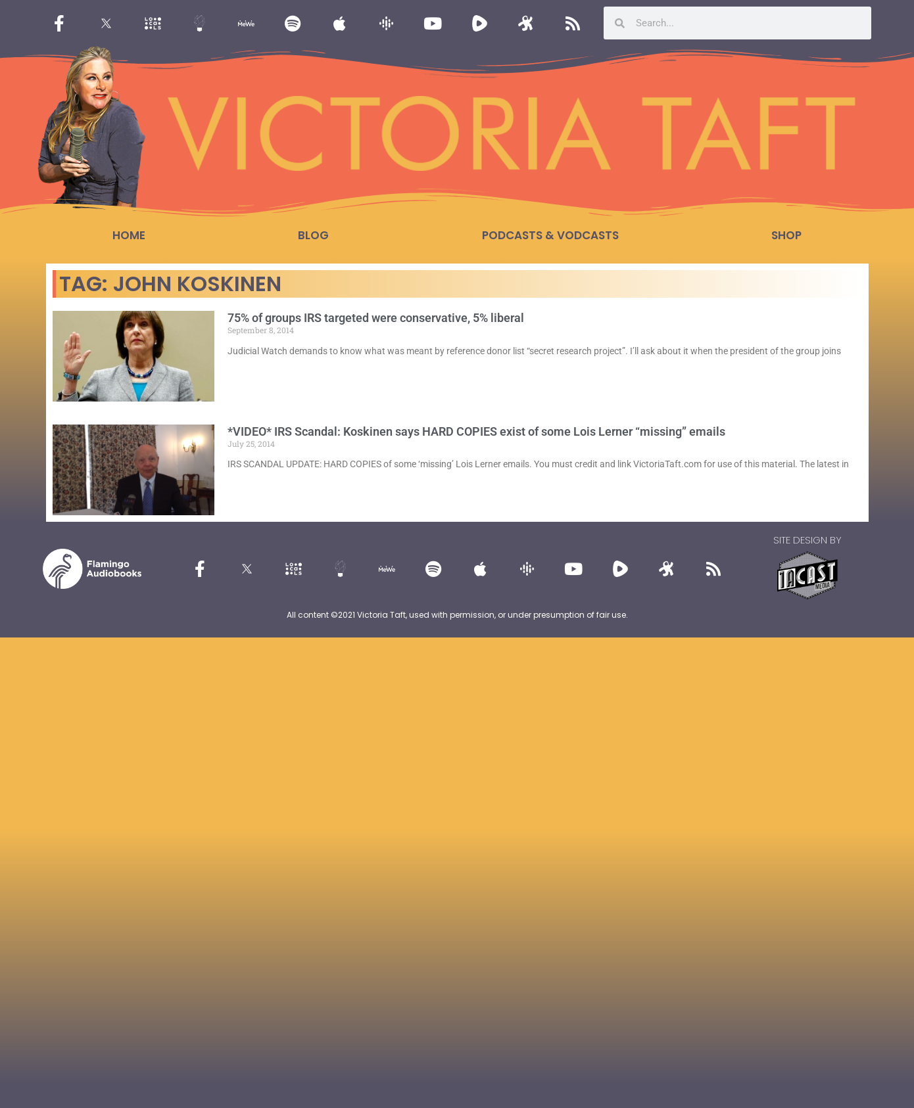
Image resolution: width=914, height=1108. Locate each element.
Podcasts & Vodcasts (550, 235)
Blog (313, 235)
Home (128, 235)
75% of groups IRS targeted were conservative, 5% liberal (376, 318)
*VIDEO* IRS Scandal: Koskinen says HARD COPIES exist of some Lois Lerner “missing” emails (476, 431)
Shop (786, 235)
